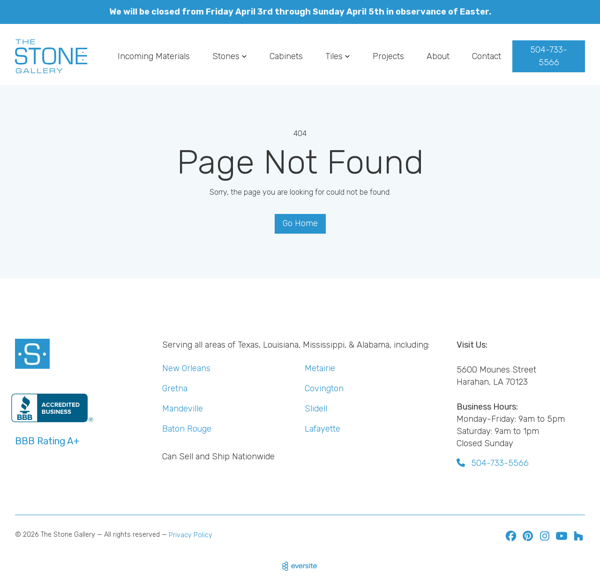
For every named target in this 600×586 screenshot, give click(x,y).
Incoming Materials (154, 56)
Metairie (320, 368)
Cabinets (286, 56)
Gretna (175, 388)
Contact (486, 56)
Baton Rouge (186, 429)
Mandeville (182, 408)
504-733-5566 (548, 56)
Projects (388, 56)
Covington (324, 388)
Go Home (300, 223)
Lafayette (322, 429)
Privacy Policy (190, 535)
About (438, 56)
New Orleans (186, 368)
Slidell (316, 408)
